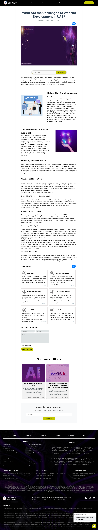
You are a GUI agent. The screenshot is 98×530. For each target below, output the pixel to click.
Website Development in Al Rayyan (22, 522)
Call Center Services (7, 459)
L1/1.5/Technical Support (35, 458)
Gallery (59, 3)
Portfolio (30, 3)
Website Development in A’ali (8, 524)
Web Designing (32, 448)
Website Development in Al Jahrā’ (9, 520)
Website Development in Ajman (20, 517)
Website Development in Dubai (56, 515)
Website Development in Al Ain (9, 517)
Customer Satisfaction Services (36, 463)
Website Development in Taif (21, 515)
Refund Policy (61, 499)
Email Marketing (6, 454)
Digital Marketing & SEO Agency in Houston (43, 526)
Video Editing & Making (8, 450)
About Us (27, 436)
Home (15, 436)
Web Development (7, 444)
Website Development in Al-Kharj (32, 515)
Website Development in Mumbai (70, 511)
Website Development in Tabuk (44, 515)
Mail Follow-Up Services (8, 461)
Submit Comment (27, 349)
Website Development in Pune (9, 513)
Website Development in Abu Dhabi (68, 515)
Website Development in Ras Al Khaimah (33, 517)
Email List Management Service (36, 461)
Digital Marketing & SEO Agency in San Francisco (86, 524)
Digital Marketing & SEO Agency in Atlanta (73, 526)
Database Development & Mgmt (36, 459)
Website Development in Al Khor (61, 520)
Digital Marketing (33, 450)
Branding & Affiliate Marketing (10, 452)
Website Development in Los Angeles (35, 508)
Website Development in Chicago (22, 508)
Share (73, 23)
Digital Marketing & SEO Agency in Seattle (27, 526)
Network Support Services (9, 458)
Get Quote (89, 3)
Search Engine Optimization (35, 444)
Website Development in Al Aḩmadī (36, 520)
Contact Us (42, 436)
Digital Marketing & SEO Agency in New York (22, 524)
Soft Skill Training (33, 465)
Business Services (7, 456)
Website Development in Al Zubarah (9, 522)
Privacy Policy (34, 499)
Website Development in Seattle (87, 508)
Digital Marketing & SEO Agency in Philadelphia (11, 526)
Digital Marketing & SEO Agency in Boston (70, 524)
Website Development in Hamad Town (85, 522)
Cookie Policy (52, 499)
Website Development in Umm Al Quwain (60, 517)
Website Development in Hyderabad (46, 511)
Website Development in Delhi (34, 511)
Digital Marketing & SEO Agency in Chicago (38, 524)
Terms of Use (43, 499)
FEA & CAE (31, 454)
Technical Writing (33, 446)
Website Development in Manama (48, 522)
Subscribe (61, 72)
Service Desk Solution (34, 456)
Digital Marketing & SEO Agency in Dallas (58, 526)
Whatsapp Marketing (34, 452)
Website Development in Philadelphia (74, 508)
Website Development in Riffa (59, 522)
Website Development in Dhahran (20, 513)
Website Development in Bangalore (9, 511)
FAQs (83, 436)
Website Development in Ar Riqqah (48, 520)
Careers (71, 436)
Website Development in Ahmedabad (84, 511)
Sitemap (5, 463)
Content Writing (6, 448)
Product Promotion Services (9, 465)
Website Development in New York (9, 508)
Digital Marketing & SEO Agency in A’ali (87, 526)
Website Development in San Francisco (60, 508)
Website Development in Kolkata (58, 511)
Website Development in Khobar (44, 513)
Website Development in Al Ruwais (35, 522)
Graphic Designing (7, 446)
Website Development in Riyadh (32, 513)
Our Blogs (57, 436)
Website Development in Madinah (9, 515)
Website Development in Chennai (22, 511)
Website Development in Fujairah (47, 517)
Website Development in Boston (47, 508)
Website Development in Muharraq (71, 522)
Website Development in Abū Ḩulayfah (22, 520)
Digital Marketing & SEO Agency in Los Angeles (54, 524)
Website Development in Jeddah (56, 513)
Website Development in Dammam (68, 513)
